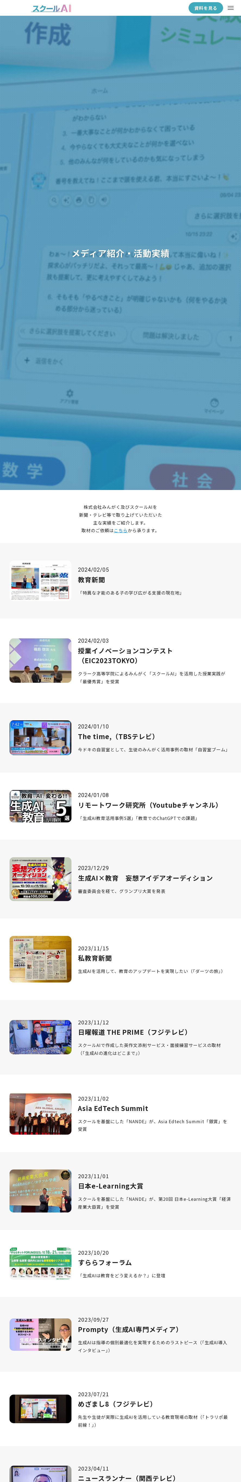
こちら (121, 530)
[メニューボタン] (230, 7)
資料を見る (205, 8)
